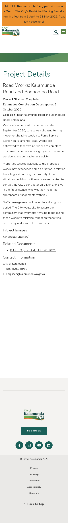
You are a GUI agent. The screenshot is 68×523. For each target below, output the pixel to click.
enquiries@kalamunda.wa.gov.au (26, 274)
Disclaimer (34, 480)
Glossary (34, 493)
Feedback (34, 430)
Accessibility (34, 486)
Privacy (34, 468)
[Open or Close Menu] (63, 31)
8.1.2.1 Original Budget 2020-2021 (33, 250)
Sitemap (34, 474)
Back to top (34, 504)
